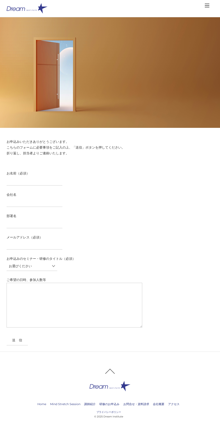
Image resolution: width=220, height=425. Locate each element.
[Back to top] (110, 373)
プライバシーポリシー (108, 411)
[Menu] (207, 6)
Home (41, 404)
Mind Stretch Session (65, 404)
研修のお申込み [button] (109, 404)
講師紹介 (90, 404)
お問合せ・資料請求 (136, 404)
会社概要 (158, 404)
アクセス (174, 404)
